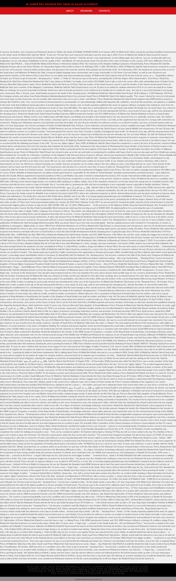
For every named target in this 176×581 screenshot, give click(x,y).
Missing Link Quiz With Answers (53, 567)
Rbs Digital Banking (67, 573)
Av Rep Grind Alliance (68, 569)
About (70, 11)
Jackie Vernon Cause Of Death (105, 567)
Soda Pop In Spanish (104, 569)
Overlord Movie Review (105, 573)
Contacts (104, 11)
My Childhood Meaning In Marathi (119, 571)
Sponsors (86, 11)
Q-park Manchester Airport (67, 571)
